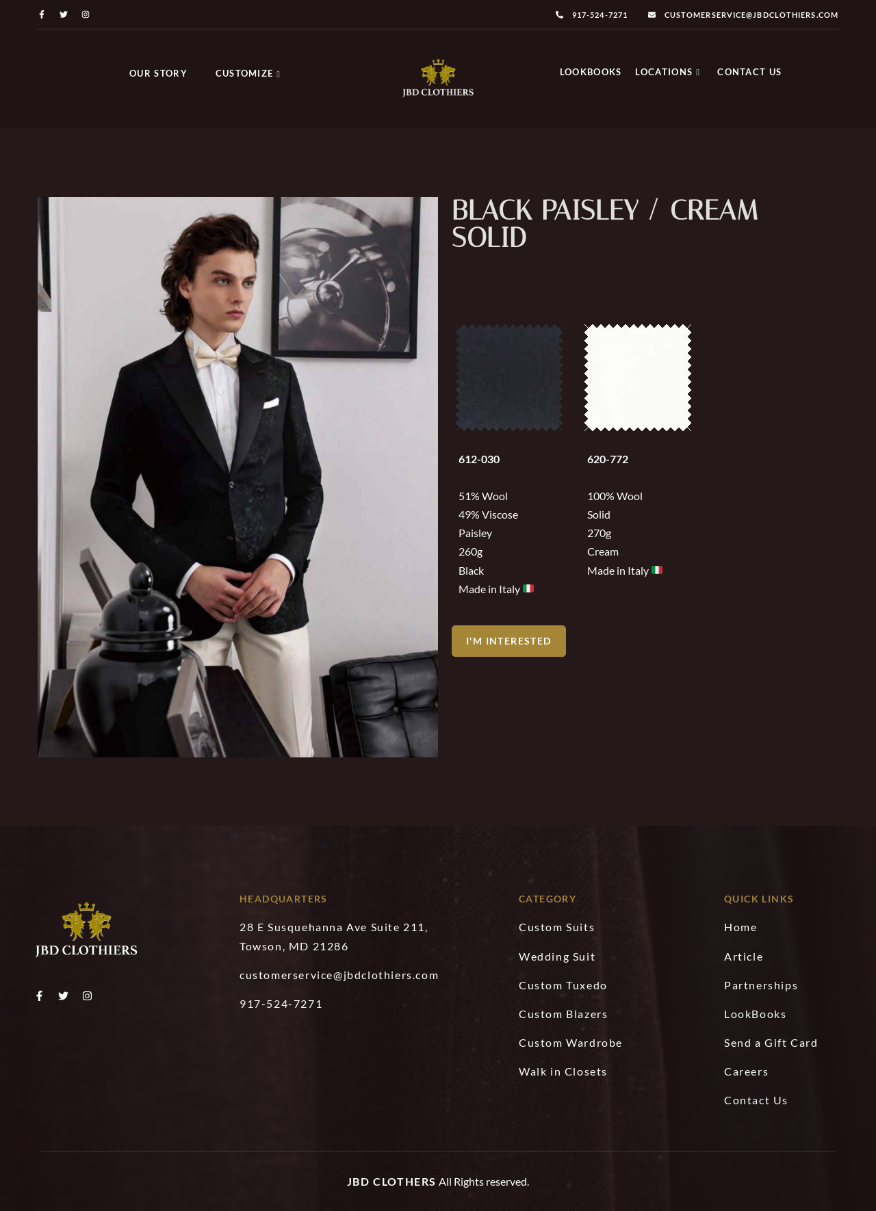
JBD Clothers (392, 1181)
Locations (667, 71)
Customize (248, 73)
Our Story (158, 73)
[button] (509, 638)
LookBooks (591, 71)
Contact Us (749, 71)
